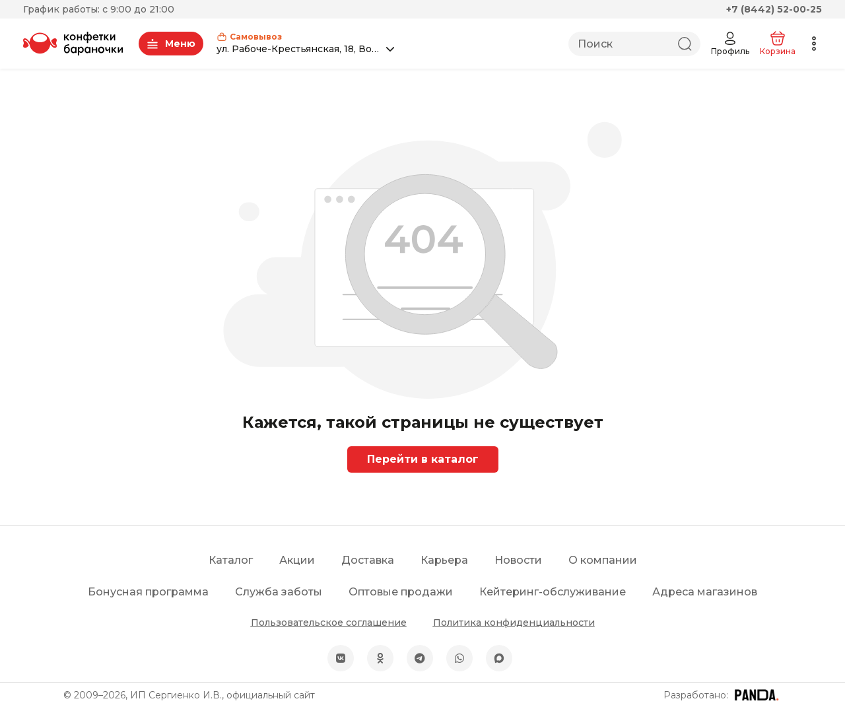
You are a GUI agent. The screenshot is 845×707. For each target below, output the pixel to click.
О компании (602, 560)
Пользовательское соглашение (329, 622)
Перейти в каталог (423, 459)
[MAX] (499, 658)
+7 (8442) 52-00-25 (774, 9)
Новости (518, 560)
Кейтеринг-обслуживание (552, 592)
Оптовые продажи (401, 592)
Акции (297, 560)
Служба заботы (278, 592)
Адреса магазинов (704, 592)
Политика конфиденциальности (514, 622)
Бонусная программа (148, 592)
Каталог (231, 560)
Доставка (367, 560)
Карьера (444, 560)
